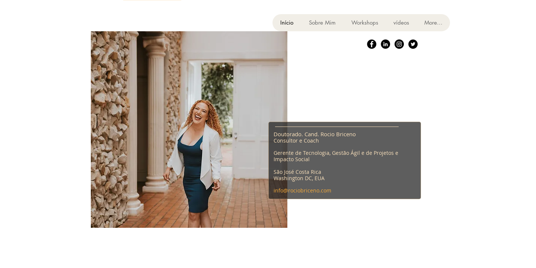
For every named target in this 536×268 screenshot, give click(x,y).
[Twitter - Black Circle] (413, 44)
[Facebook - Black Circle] (371, 44)
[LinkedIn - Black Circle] (385, 44)
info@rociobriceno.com (302, 190)
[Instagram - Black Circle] (399, 44)
